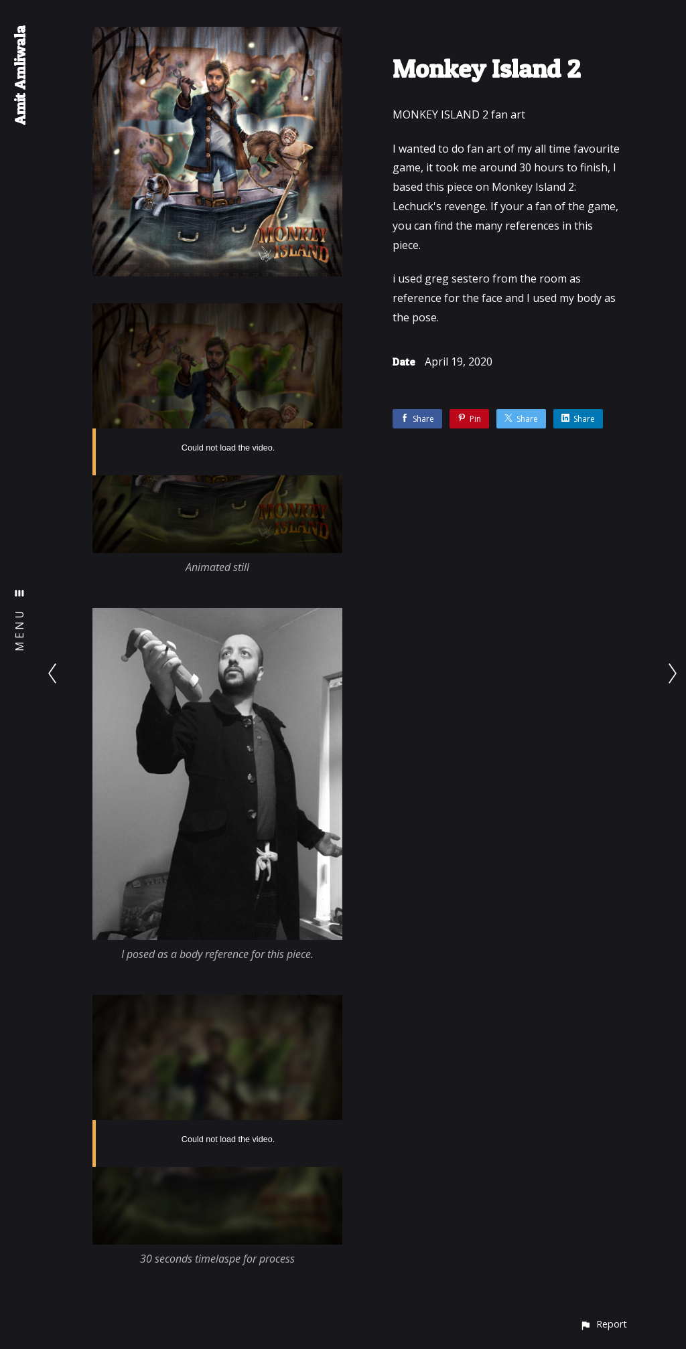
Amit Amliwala (19, 75)
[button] (603, 1324)
